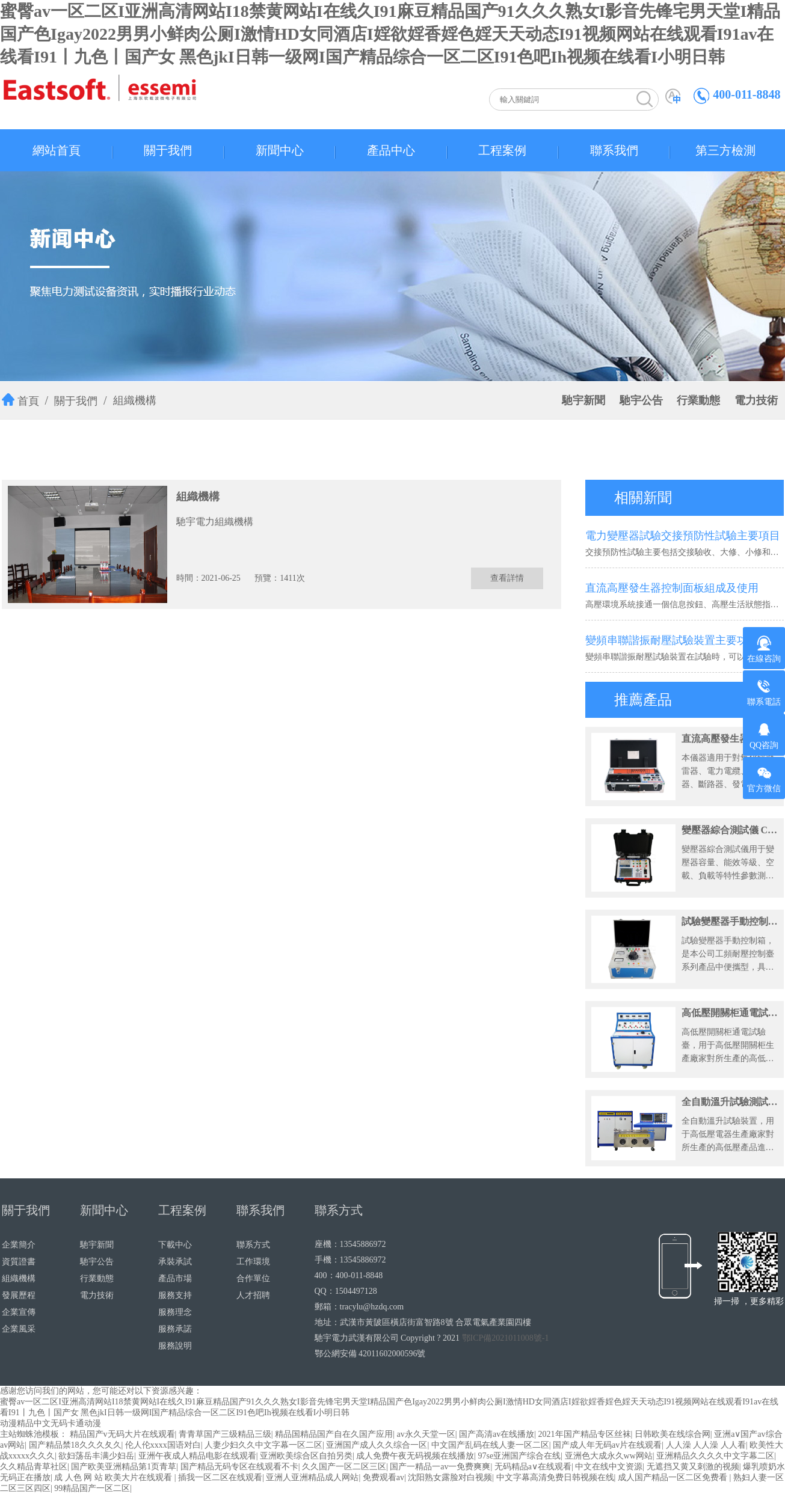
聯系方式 (253, 1244)
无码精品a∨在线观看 (532, 1466)
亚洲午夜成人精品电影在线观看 (197, 1455)
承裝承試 (175, 1261)
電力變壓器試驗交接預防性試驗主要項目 (682, 536)
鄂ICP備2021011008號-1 (505, 1337)
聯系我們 (614, 150)
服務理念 (175, 1312)
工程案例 (502, 150)
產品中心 (391, 150)
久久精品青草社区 (33, 1466)
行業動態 (698, 400)
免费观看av (383, 1477)
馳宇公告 (641, 400)
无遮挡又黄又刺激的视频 (693, 1466)
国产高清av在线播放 (496, 1434)
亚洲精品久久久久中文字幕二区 (715, 1455)
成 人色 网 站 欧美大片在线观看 (114, 1477)
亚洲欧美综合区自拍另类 (306, 1455)
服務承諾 (175, 1328)
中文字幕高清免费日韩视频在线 (555, 1477)
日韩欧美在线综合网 (672, 1434)
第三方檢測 (725, 150)
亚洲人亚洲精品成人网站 (312, 1477)
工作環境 (253, 1261)
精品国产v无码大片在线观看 (122, 1434)
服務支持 (175, 1295)
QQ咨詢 (764, 736)
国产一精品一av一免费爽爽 (440, 1466)
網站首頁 (56, 150)
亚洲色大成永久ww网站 (609, 1455)
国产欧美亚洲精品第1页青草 (123, 1466)
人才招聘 (253, 1295)
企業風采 (18, 1328)
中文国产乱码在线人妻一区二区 (490, 1445)
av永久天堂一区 (425, 1434)
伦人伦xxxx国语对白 (163, 1445)
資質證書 (18, 1261)
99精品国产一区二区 (92, 1488)
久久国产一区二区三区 (344, 1466)
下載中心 (175, 1244)
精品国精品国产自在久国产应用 (334, 1434)
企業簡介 (18, 1244)
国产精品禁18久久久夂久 (75, 1445)
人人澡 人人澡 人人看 (706, 1445)
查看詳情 (507, 578)
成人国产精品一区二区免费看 (674, 1477)
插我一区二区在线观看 (220, 1477)
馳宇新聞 (583, 400)
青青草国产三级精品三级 (225, 1434)
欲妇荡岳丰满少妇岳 (96, 1455)
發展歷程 (18, 1295)
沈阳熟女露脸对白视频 (450, 1477)
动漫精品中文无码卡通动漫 (50, 1423)
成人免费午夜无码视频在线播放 (415, 1455)
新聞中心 (280, 150)
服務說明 (175, 1345)
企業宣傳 (18, 1312)
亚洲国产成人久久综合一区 (376, 1445)
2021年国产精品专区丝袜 (584, 1434)
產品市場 (175, 1278)
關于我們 (168, 150)
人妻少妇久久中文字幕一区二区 (263, 1445)
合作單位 (253, 1278)
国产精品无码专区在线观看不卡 (239, 1466)
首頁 (28, 401)
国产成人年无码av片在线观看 (607, 1445)
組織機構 (134, 400)
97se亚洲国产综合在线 (519, 1455)
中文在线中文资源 (608, 1466)
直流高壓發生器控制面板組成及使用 (672, 588)
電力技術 (756, 400)
